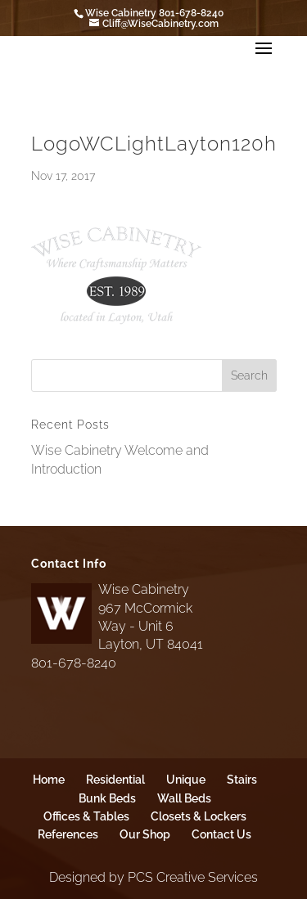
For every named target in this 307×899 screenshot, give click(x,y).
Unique (185, 779)
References (68, 834)
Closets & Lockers (198, 816)
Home (49, 779)
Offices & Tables (86, 816)
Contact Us (221, 834)
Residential (115, 779)
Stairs (242, 779)
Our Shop (145, 834)
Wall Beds (184, 798)
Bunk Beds (107, 798)
